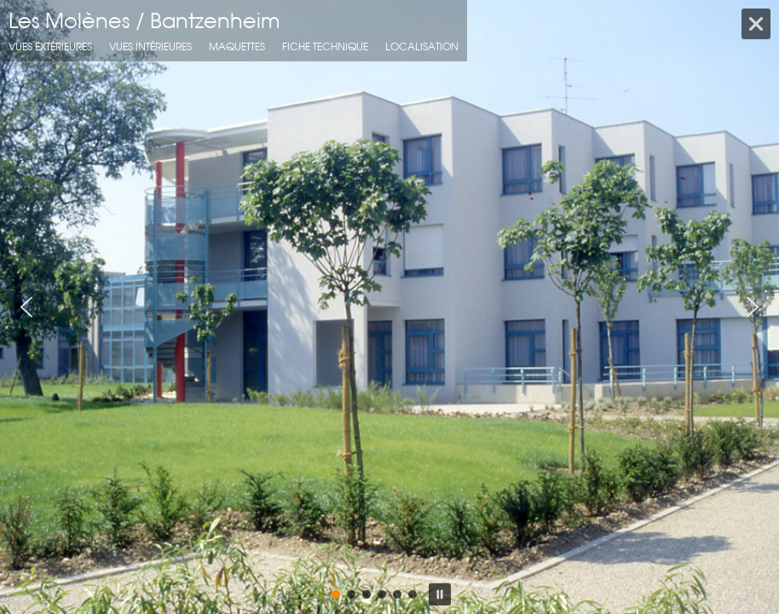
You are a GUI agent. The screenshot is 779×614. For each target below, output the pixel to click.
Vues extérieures (50, 46)
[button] (26, 307)
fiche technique (325, 46)
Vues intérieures (150, 46)
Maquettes (237, 46)
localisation (422, 46)
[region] (389, 307)
